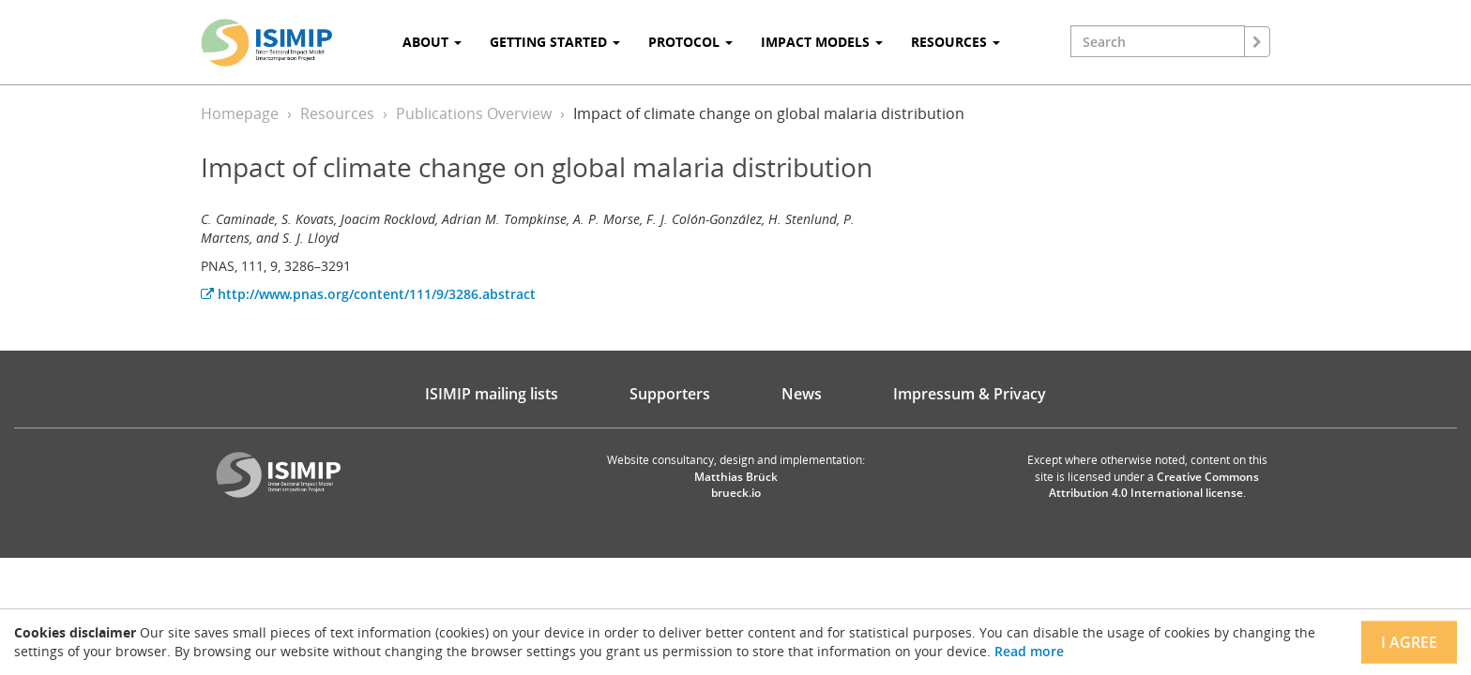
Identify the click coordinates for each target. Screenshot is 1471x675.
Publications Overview (474, 113)
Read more (1029, 651)
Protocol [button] (690, 42)
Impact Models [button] (822, 42)
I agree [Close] (1409, 642)
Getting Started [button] (555, 42)
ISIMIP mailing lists (491, 393)
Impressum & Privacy (969, 393)
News (801, 393)
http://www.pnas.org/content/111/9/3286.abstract (368, 294)
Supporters (669, 393)
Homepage (240, 113)
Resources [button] (955, 42)
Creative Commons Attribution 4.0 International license (1154, 485)
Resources (337, 113)
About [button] (432, 42)
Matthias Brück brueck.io (736, 485)
